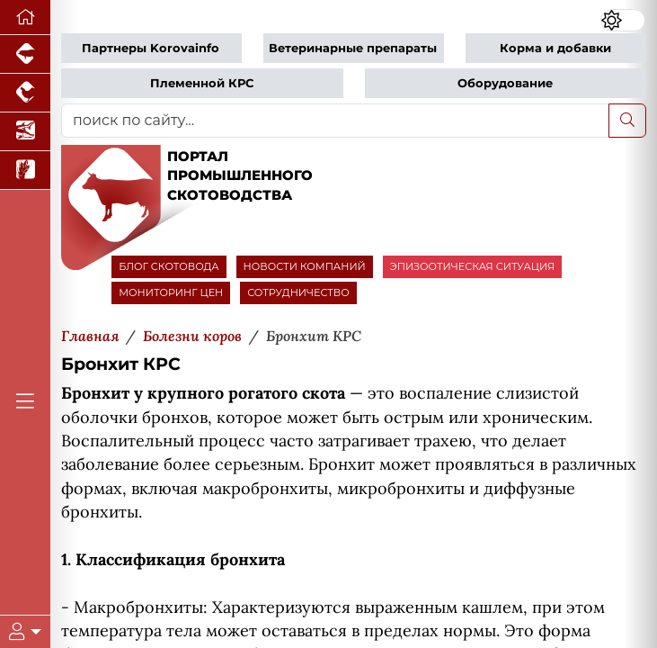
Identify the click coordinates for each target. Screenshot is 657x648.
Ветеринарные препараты (353, 48)
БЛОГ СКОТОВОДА (168, 266)
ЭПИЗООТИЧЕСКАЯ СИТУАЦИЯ (472, 266)
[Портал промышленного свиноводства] (25, 54)
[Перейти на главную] (25, 17)
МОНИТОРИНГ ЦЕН (171, 292)
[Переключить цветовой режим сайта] (622, 20)
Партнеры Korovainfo (150, 48)
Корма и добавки (555, 48)
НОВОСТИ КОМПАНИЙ (305, 266)
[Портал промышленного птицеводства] (25, 93)
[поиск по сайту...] (335, 121)
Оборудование (505, 83)
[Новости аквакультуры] (25, 131)
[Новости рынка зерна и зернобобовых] (25, 170)
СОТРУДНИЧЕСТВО (298, 292)
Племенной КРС (201, 83)
